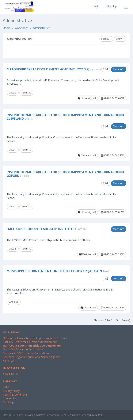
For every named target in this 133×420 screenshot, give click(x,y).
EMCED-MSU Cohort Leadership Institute (40, 229)
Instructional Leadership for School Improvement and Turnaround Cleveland (65, 117)
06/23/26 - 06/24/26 (112, 155)
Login (96, 6)
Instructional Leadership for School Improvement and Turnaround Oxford (65, 174)
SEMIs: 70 (26, 248)
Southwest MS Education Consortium (26, 353)
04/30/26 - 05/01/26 (112, 212)
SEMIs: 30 (26, 92)
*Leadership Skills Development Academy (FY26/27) (48, 69)
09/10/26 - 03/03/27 (112, 98)
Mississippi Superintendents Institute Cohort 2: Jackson (54, 271)
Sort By (106, 38)
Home (6, 28)
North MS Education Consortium (23, 349)
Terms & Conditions (15, 394)
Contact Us (10, 398)
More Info (118, 69)
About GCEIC (11, 374)
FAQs (6, 387)
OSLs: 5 (13, 248)
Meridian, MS (87, 254)
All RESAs (8, 361)
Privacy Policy (11, 391)
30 (105, 69)
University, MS (87, 98)
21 (105, 126)
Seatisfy (99, 415)
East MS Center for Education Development (30, 342)
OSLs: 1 (13, 149)
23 (105, 183)
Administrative (41, 28)
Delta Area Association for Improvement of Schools (35, 338)
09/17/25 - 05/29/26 (112, 254)
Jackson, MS (88, 307)
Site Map (8, 402)
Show (120, 38)
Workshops (21, 28)
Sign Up (112, 6)
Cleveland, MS (87, 155)
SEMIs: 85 (13, 301)
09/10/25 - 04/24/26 (112, 307)
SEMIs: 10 (26, 149)
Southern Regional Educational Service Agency (31, 357)
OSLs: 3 (13, 92)
